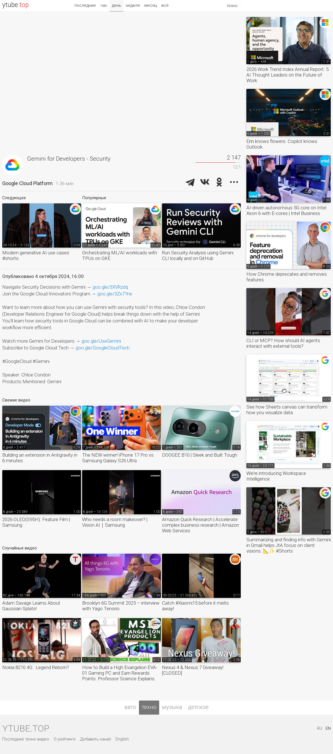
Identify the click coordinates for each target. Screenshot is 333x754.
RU (319, 728)
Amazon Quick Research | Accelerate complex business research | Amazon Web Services (200, 525)
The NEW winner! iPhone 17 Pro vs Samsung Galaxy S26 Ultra (118, 457)
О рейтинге (65, 739)
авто (130, 707)
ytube (15, 5)
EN (328, 728)
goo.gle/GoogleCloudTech (103, 348)
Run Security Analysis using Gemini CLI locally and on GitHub (197, 255)
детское (198, 707)
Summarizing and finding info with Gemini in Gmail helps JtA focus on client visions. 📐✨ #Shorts (288, 545)
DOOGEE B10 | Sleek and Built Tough (199, 455)
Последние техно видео (25, 739)
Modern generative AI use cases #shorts (35, 255)
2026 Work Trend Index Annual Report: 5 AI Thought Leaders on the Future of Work (287, 74)
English (122, 739)
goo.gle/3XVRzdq (110, 287)
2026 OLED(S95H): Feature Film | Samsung (36, 522)
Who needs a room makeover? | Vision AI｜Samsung (114, 522)
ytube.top (25, 728)
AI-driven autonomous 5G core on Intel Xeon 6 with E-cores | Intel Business (286, 210)
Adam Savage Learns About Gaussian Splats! (31, 605)
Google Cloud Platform (27, 183)
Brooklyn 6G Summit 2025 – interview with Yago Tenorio (120, 605)
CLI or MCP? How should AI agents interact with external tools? (283, 343)
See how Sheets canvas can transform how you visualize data (286, 409)
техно (149, 707)
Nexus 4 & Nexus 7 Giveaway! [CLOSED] (192, 670)
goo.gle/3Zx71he (114, 294)
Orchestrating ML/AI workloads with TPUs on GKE (119, 255)
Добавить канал (95, 739)
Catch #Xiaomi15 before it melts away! (195, 605)
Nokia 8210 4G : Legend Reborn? (35, 667)
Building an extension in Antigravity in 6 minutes (39, 457)
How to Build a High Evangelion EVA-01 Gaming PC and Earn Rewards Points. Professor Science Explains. (120, 673)
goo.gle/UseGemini (101, 341)
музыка (172, 707)
